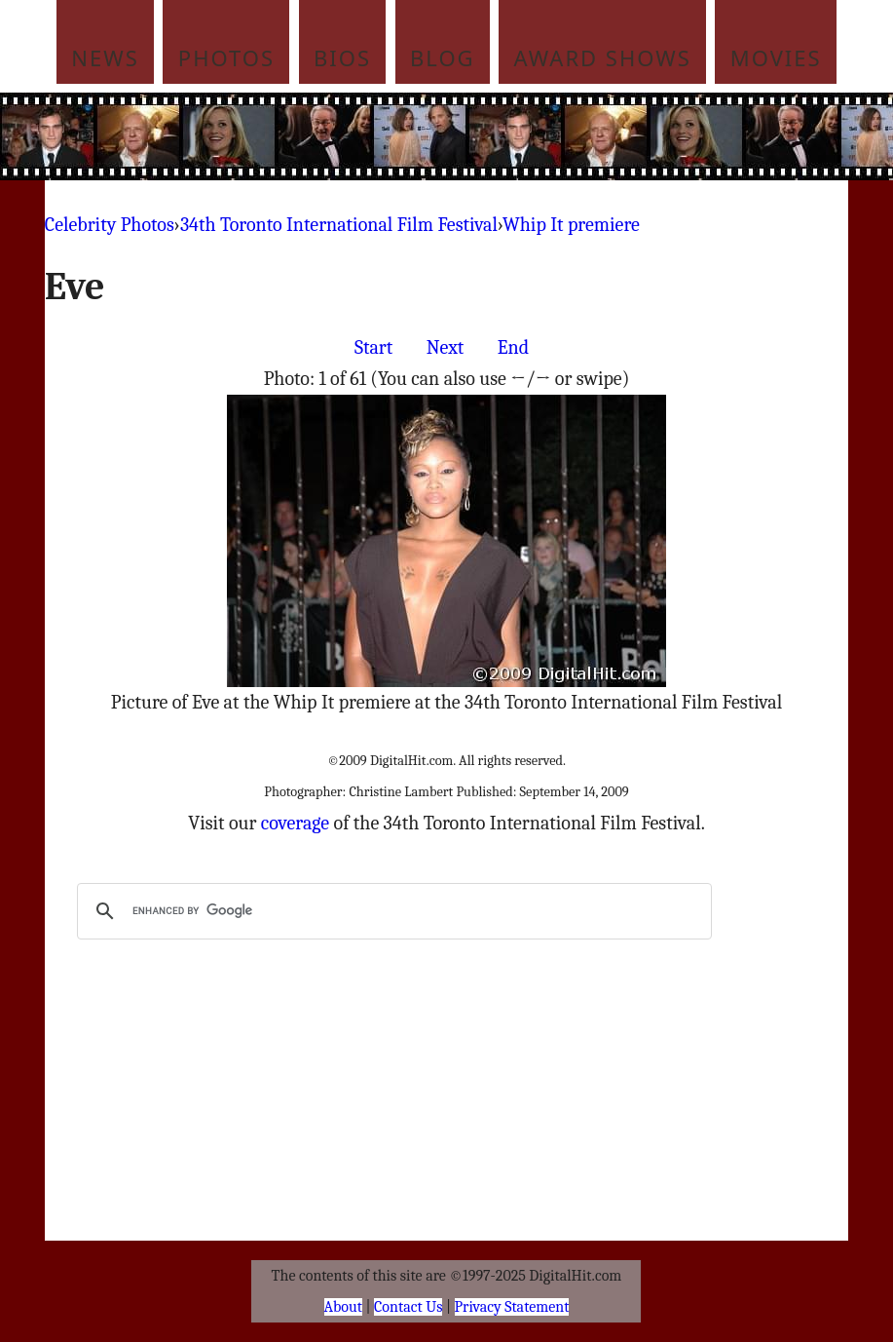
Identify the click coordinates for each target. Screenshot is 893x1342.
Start (373, 347)
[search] (391, 911)
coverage (295, 823)
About (343, 1307)
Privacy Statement (512, 1307)
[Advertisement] (484, 136)
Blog (442, 57)
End (513, 347)
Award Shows (602, 57)
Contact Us (408, 1307)
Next (446, 347)
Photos (226, 57)
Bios (342, 57)
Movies (776, 57)
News (105, 57)
